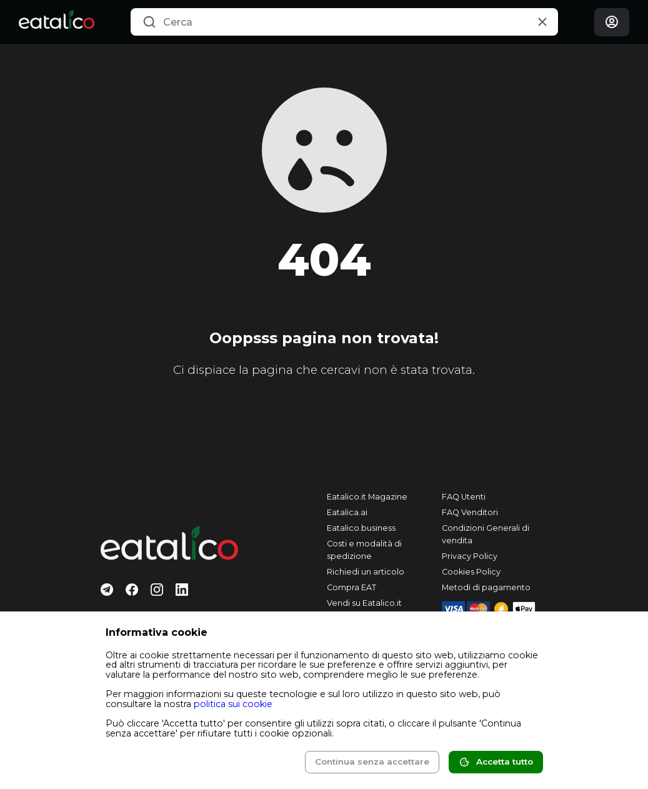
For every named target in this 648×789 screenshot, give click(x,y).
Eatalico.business (361, 528)
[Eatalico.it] (56, 22)
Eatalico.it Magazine (367, 496)
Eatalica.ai (347, 512)
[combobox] (344, 22)
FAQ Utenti (464, 496)
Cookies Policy (471, 571)
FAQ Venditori (470, 512)
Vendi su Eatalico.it (364, 603)
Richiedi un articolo (365, 571)
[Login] (611, 22)
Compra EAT (351, 587)
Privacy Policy (469, 556)
